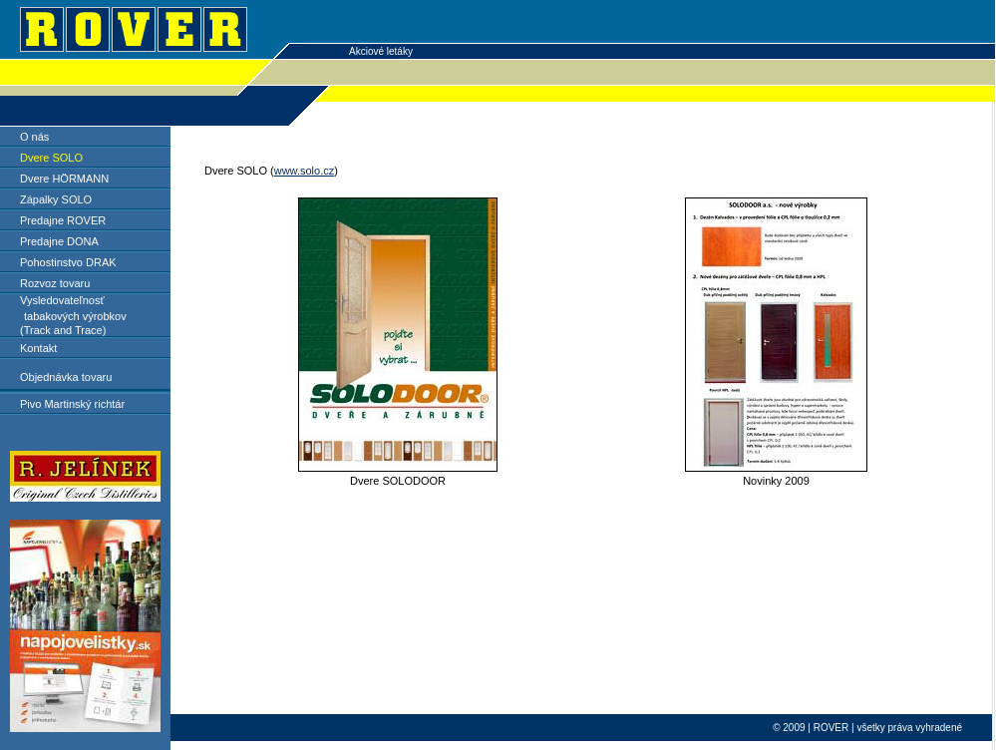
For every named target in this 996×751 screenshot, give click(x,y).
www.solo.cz (304, 171)
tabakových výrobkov (75, 316)
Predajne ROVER (63, 220)
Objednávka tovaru (66, 377)
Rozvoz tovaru (55, 283)
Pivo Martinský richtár (72, 404)
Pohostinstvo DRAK (68, 262)
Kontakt (38, 348)
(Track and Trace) (63, 330)
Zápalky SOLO (56, 199)
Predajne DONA (59, 241)
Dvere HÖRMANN (64, 179)
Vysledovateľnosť (62, 300)
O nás (34, 137)
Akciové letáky (381, 51)
